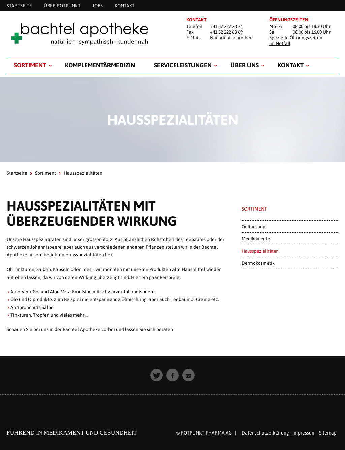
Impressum (304, 433)
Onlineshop (253, 226)
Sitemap (328, 433)
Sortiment (30, 65)
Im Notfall (279, 43)
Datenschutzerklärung (265, 433)
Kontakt (291, 65)
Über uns (244, 65)
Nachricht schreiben (231, 37)
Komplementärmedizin (100, 65)
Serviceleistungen (183, 65)
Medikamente (256, 239)
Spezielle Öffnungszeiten (295, 37)
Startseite (17, 173)
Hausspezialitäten (260, 251)
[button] (156, 375)
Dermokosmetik (258, 263)
